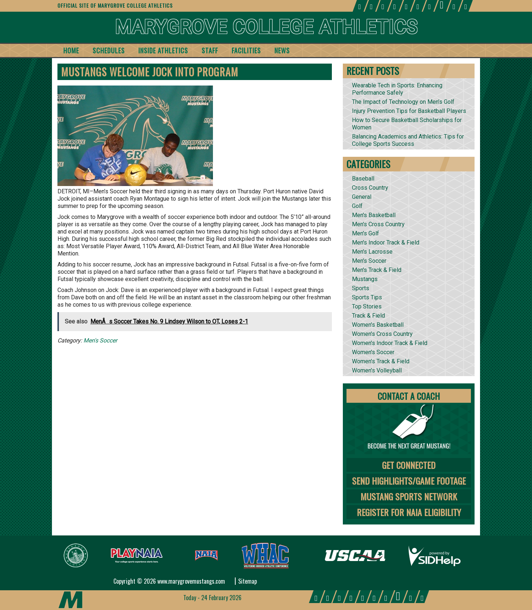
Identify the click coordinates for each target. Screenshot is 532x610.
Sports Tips (367, 297)
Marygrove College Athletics (266, 27)
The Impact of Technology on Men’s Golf (403, 101)
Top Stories (367, 306)
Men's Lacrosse (372, 251)
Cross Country (370, 187)
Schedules (109, 50)
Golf (357, 205)
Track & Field (368, 315)
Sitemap (247, 581)
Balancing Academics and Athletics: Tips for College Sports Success (408, 140)
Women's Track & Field (380, 361)
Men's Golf (365, 233)
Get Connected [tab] (408, 464)
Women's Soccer (373, 352)
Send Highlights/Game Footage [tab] (409, 480)
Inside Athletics (163, 50)
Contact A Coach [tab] (409, 395)
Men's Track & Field (376, 269)
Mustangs (365, 279)
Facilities (246, 50)
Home (71, 50)
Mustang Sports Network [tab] (408, 496)
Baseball (363, 178)
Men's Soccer (100, 340)
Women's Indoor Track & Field (389, 343)
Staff (210, 50)
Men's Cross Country (378, 224)
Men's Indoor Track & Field (385, 242)
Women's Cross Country (382, 333)
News (282, 50)
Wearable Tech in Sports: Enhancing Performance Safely (397, 89)
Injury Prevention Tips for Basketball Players (409, 110)
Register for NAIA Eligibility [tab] (409, 512)
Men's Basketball (374, 215)
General (361, 196)
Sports (360, 288)
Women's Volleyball (377, 370)
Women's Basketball (378, 324)
